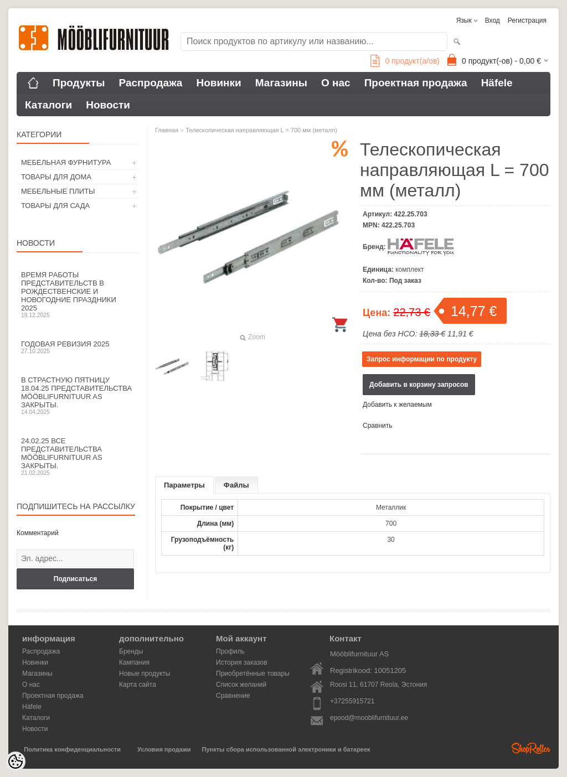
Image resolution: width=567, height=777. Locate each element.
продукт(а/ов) (405, 60)
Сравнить (377, 425)
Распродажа (151, 83)
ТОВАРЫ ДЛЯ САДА (55, 205)
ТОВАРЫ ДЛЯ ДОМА (56, 177)
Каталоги (48, 105)
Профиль (230, 651)
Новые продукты (144, 673)
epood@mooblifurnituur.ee (369, 718)
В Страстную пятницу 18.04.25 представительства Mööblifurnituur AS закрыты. (77, 395)
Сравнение (233, 696)
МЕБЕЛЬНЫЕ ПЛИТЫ (58, 191)
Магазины (281, 83)
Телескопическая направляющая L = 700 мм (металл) (261, 130)
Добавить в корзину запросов (418, 384)
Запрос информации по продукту (422, 359)
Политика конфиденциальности (72, 749)
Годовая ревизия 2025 (77, 347)
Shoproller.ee (531, 748)
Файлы (236, 485)
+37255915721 (352, 701)
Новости (108, 105)
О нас (335, 83)
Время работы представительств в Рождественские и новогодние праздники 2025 (77, 294)
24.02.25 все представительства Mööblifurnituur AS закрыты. (77, 456)
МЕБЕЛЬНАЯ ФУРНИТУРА (66, 162)
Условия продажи (163, 749)
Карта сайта (137, 684)
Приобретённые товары (253, 673)
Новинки (218, 83)
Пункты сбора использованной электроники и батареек (286, 749)
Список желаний (241, 684)
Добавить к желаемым (397, 404)
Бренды (131, 651)
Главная (166, 130)
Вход (492, 20)
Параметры (184, 485)
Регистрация (527, 20)
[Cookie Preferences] (15, 761)
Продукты (79, 83)
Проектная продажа (415, 83)
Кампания (134, 662)
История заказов (241, 662)
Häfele (497, 83)
